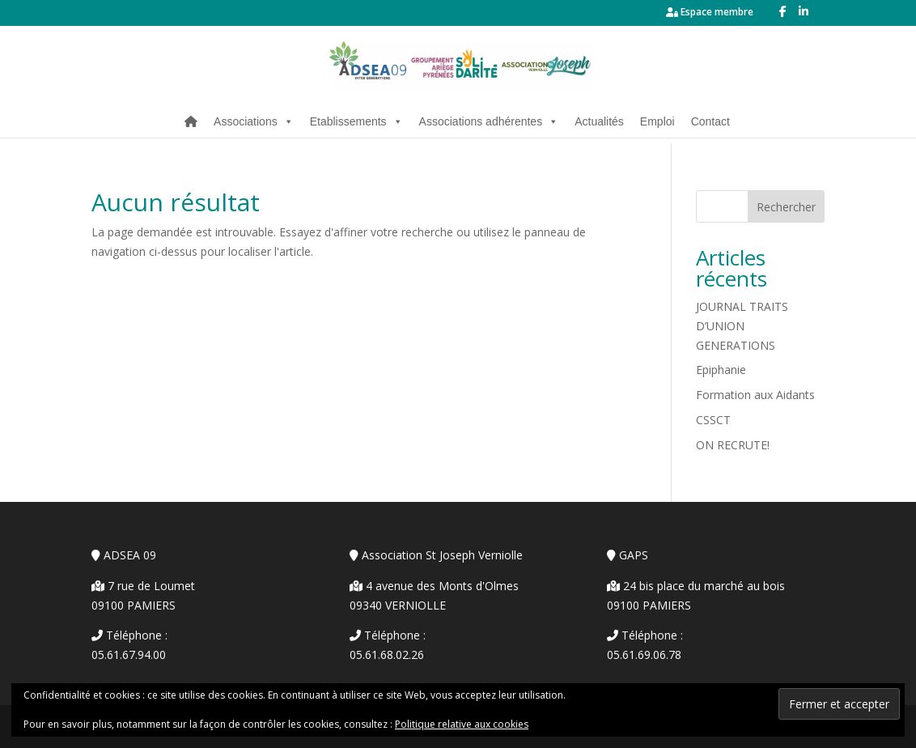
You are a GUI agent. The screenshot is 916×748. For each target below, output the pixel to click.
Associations (254, 121)
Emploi (657, 121)
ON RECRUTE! (733, 445)
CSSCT (713, 419)
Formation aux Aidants (755, 394)
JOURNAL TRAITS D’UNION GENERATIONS (742, 326)
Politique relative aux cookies (461, 724)
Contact (710, 121)
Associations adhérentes (489, 121)
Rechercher (786, 207)
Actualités (599, 121)
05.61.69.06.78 (644, 654)
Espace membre (709, 13)
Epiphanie (721, 369)
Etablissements (356, 121)
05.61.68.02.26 (387, 654)
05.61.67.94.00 (128, 654)
